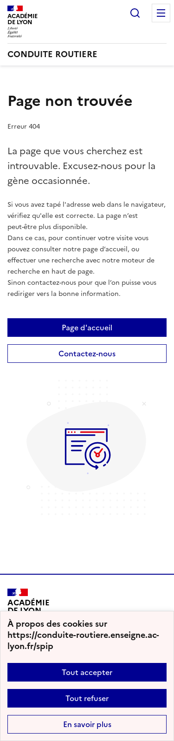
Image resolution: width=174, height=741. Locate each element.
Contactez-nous (87, 353)
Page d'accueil (87, 327)
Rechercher (135, 13)
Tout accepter (87, 672)
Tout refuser (87, 698)
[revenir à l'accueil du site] (87, 54)
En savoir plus (87, 724)
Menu (161, 13)
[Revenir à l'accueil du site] (28, 610)
